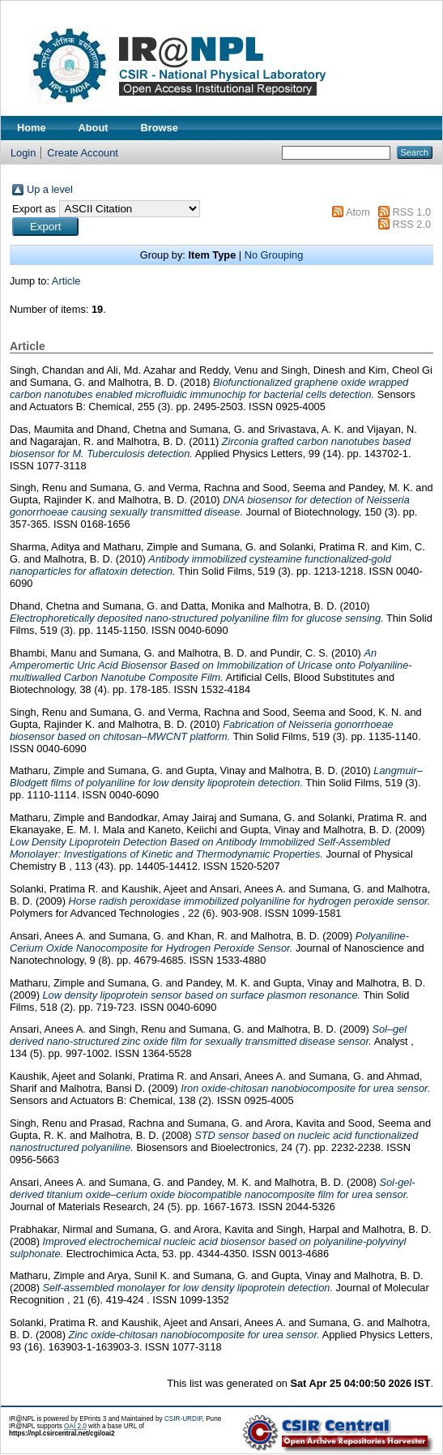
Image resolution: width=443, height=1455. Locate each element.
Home (31, 128)
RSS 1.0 (411, 212)
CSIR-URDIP (183, 1419)
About (94, 128)
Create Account (82, 153)
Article (66, 281)
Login (23, 153)
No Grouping (274, 255)
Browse (159, 128)
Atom (358, 212)
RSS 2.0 (411, 224)
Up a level (50, 189)
